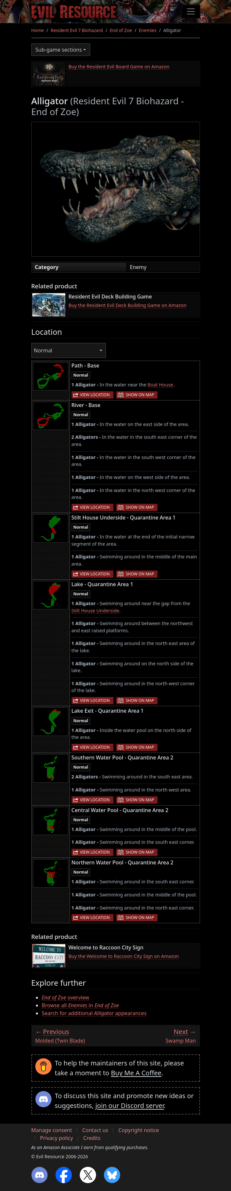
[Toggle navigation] (191, 11)
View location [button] (95, 395)
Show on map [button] (140, 395)
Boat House (160, 385)
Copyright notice (138, 1130)
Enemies (148, 30)
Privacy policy (56, 1138)
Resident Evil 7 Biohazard (77, 30)
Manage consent (51, 1130)
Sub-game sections (59, 49)
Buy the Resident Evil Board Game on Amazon (119, 66)
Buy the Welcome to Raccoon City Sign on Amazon (124, 956)
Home (37, 30)
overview (65, 997)
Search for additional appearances (94, 1013)
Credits (92, 1138)
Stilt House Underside (95, 610)
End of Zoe (121, 30)
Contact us (95, 1130)
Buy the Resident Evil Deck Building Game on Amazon (128, 305)
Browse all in (80, 1005)
